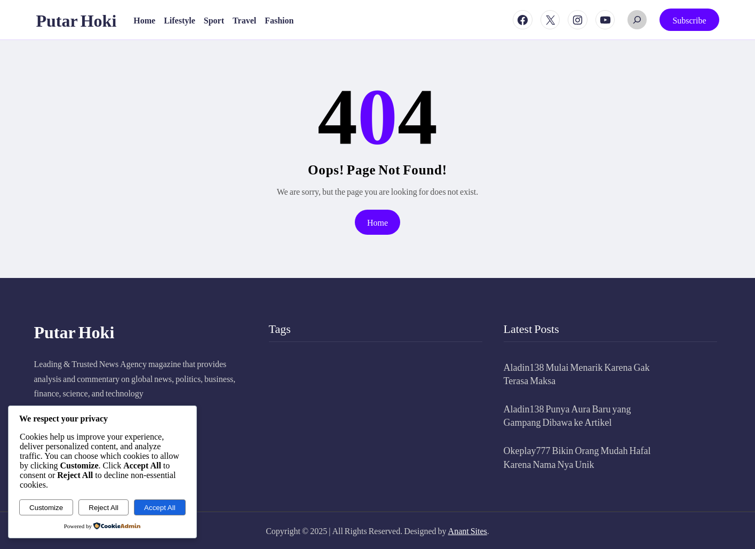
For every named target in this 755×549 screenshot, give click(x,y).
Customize (46, 508)
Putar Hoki (76, 19)
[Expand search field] (637, 19)
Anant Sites (467, 530)
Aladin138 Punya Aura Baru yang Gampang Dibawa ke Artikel (567, 415)
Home (377, 222)
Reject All (103, 508)
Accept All (160, 508)
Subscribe (689, 20)
